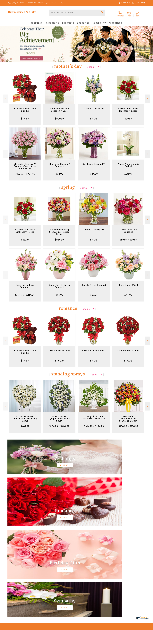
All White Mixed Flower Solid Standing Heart (25, 416)
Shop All (92, 64)
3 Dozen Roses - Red (128, 348)
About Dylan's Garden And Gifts (23, 561)
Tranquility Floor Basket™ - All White (94, 415)
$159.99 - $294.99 (25, 171)
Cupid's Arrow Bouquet (93, 283)
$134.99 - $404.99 (59, 424)
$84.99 (59, 171)
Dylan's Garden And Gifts (22, 12)
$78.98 (128, 171)
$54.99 (128, 292)
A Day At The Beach (93, 106)
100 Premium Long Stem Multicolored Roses (59, 229)
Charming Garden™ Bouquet (59, 163)
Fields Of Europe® (94, 227)
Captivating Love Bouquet (25, 284)
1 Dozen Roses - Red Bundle (25, 107)
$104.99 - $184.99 (128, 424)
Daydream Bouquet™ (93, 162)
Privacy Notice (110, 628)
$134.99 (59, 358)
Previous (5, 96)
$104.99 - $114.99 (25, 292)
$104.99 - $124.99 (94, 424)
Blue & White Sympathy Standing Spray (59, 416)
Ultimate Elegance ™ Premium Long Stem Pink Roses (24, 164)
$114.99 (25, 116)
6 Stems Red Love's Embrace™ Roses (128, 107)
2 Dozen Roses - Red (59, 348)
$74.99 (94, 116)
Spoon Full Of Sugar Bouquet (59, 284)
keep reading (91, 565)
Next (147, 96)
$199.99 (128, 358)
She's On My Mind (128, 283)
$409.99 (24, 424)
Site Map (139, 628)
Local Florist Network (126, 628)
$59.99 (128, 116)
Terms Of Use (97, 628)
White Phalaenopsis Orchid (128, 163)
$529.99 (59, 116)
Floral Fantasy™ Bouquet (128, 228)
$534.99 (59, 237)
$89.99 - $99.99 (128, 237)
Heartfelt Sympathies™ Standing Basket (128, 416)
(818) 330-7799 (18, 3)
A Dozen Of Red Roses (94, 348)
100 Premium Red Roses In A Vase (59, 107)
